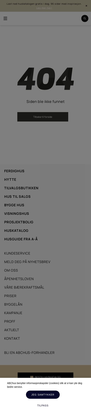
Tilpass (43, 405)
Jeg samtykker (42, 394)
